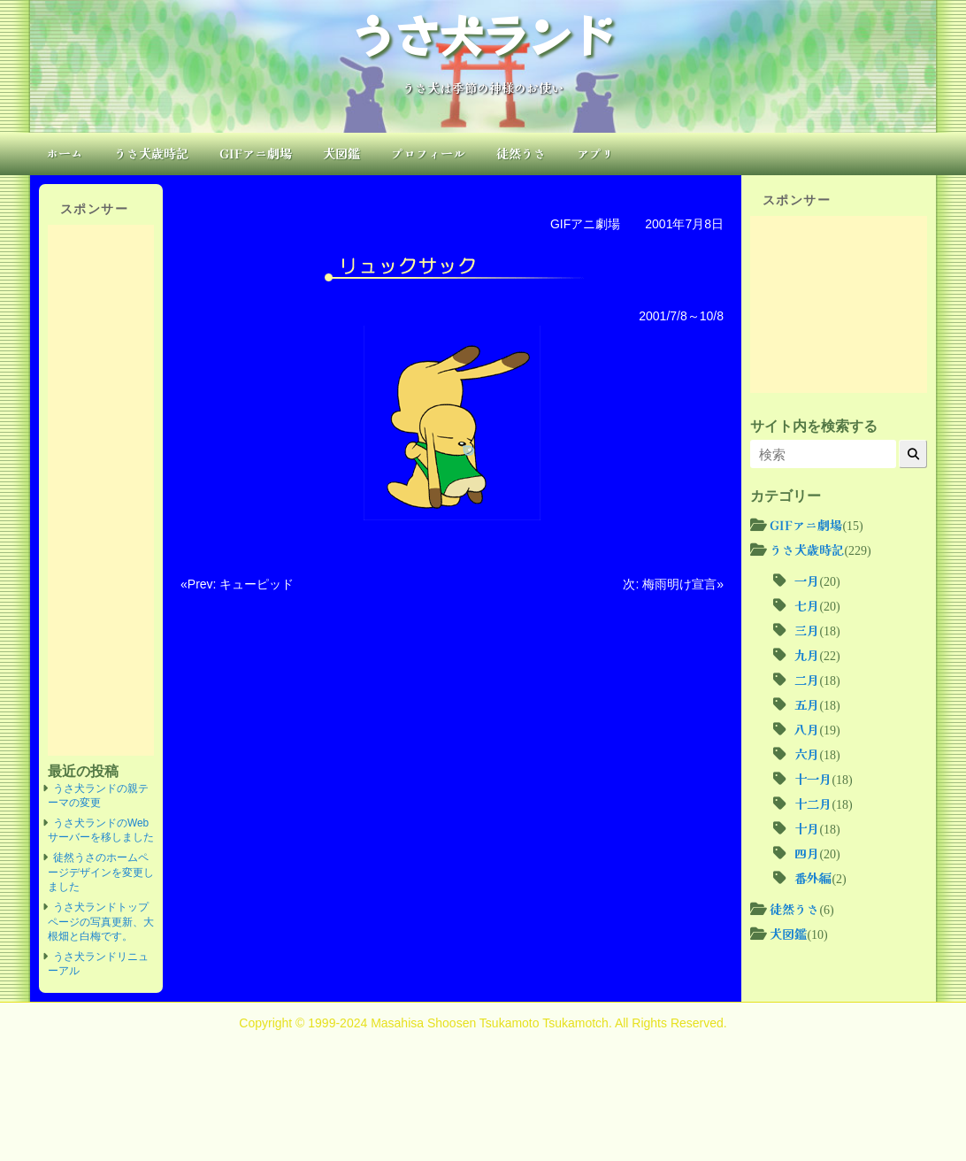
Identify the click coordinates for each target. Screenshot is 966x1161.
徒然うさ (521, 153)
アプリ (595, 153)
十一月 (813, 779)
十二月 (813, 803)
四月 (806, 853)
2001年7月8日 (684, 224)
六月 (806, 754)
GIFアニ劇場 (255, 153)
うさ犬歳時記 (151, 153)
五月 (806, 704)
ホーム (64, 153)
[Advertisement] (101, 490)
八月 (806, 729)
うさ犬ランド (483, 33)
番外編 (813, 878)
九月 (806, 655)
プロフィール (428, 153)
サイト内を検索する (814, 426)
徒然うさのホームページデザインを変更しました (101, 872)
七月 (806, 605)
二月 (806, 679)
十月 (806, 828)
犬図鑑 (341, 153)
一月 (806, 580)
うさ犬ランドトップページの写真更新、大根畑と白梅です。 (101, 921)
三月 (806, 630)
